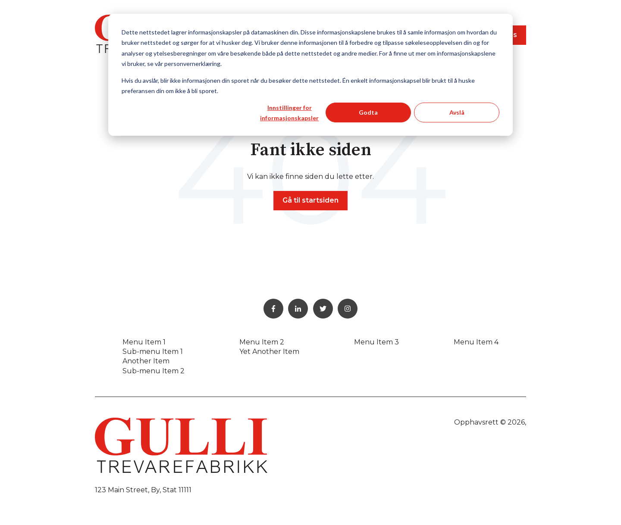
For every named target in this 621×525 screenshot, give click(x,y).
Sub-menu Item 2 (153, 371)
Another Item (145, 361)
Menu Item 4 (476, 342)
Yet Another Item (269, 351)
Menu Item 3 (376, 342)
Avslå (456, 112)
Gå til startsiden (310, 200)
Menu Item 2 (261, 342)
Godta (368, 112)
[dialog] (310, 75)
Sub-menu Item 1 (152, 351)
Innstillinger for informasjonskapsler (289, 113)
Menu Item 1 (144, 342)
